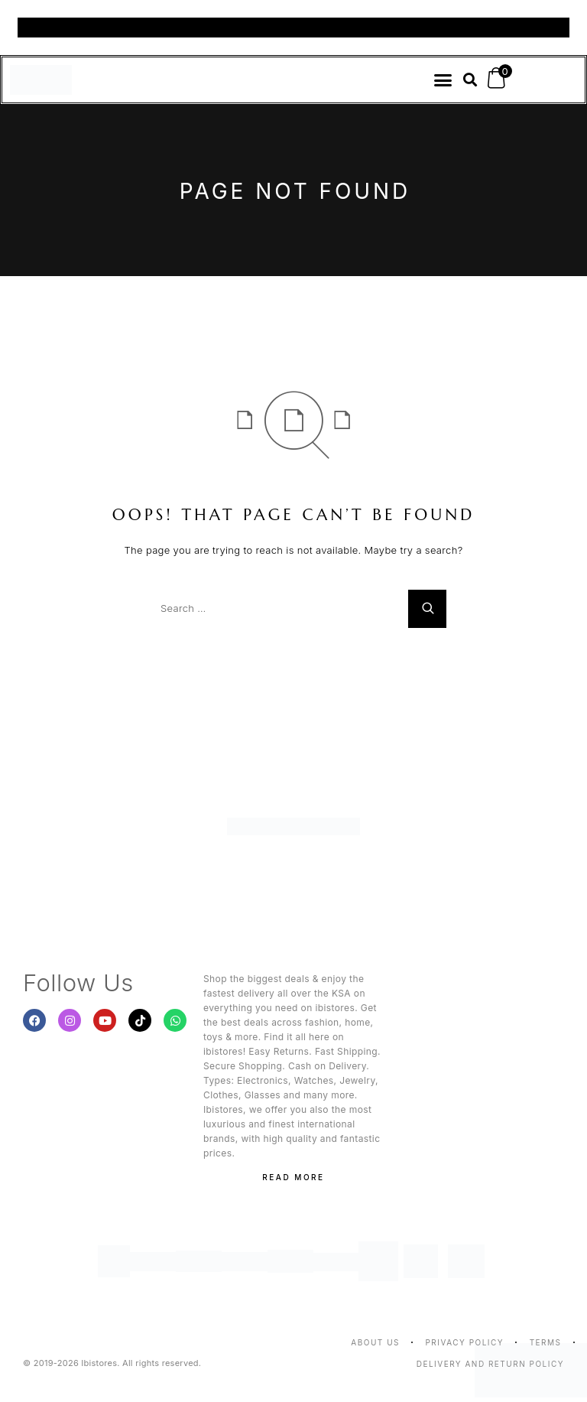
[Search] (427, 609)
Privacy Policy (464, 1342)
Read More (293, 1177)
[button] (443, 80)
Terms (546, 1342)
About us (375, 1342)
